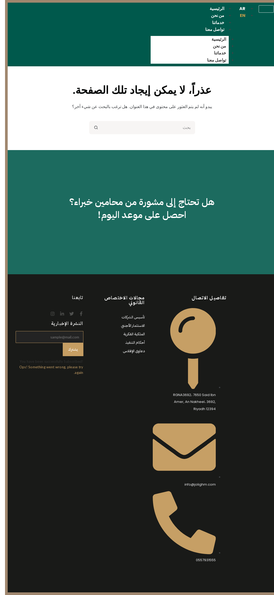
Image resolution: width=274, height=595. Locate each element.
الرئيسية (213, 39)
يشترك (68, 349)
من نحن (214, 46)
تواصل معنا (209, 29)
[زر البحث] (90, 127)
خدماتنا (215, 53)
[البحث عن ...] (143, 127)
